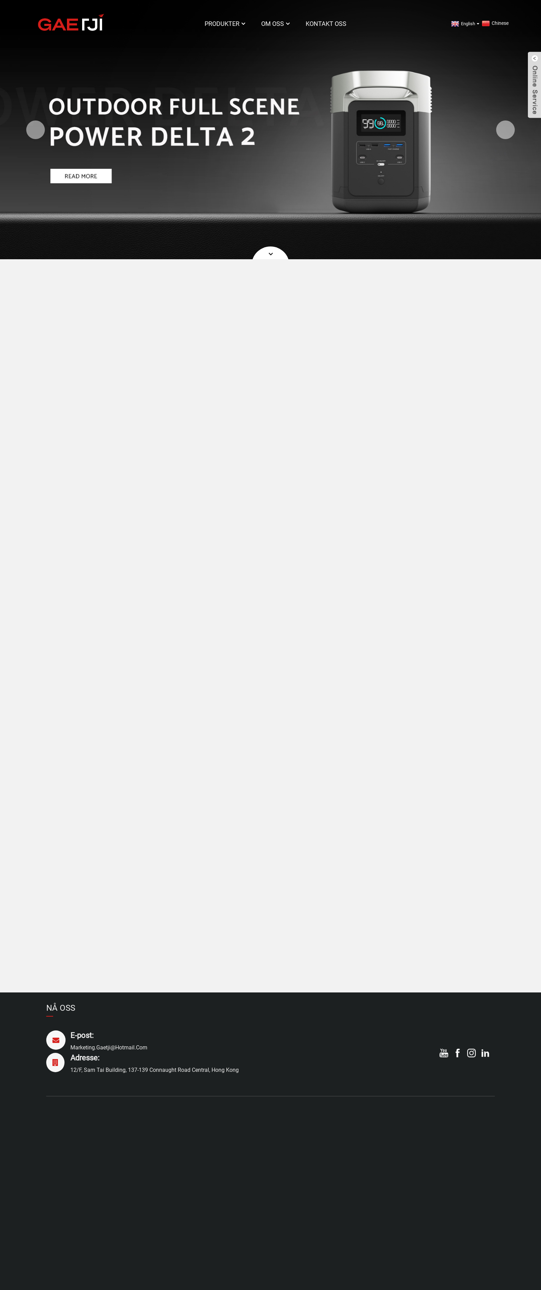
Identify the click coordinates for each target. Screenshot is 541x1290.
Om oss (276, 23)
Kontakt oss (326, 23)
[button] (35, 129)
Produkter (225, 23)
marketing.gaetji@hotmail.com (108, 1047)
